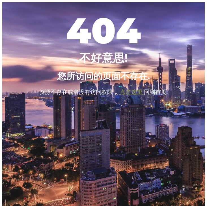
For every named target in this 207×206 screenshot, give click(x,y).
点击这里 (131, 91)
